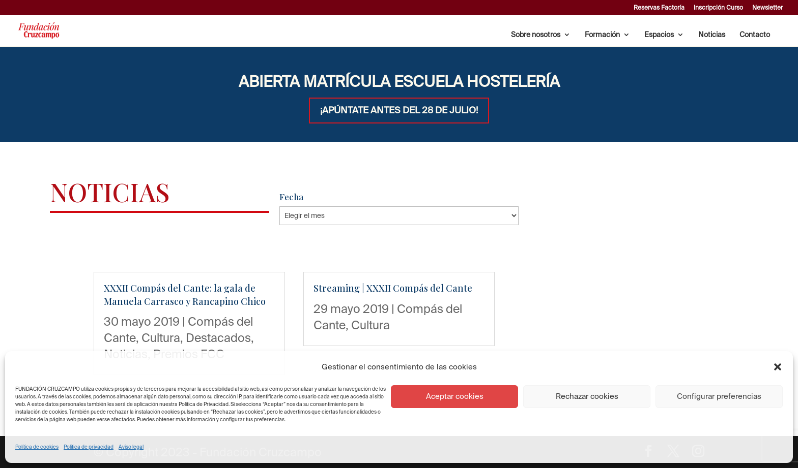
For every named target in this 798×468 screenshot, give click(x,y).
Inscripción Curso (718, 8)
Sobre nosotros (535, 35)
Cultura (160, 337)
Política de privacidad (88, 447)
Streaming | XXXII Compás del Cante (393, 288)
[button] (778, 367)
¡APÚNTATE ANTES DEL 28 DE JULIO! (399, 110)
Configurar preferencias (719, 396)
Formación (602, 35)
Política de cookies (37, 447)
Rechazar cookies (587, 396)
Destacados (218, 337)
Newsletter (767, 8)
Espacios (659, 35)
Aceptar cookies (454, 396)
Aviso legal (131, 447)
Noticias (711, 35)
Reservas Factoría (659, 8)
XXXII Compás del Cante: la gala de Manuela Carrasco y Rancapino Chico (185, 294)
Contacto (754, 35)
